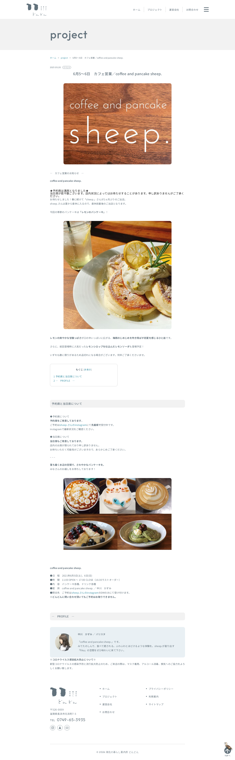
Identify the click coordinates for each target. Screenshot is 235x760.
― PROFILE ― (64, 380)
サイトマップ (156, 704)
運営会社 (174, 9)
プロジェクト (154, 9)
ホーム (136, 9)
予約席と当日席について (68, 376)
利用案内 (154, 696)
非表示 (87, 369)
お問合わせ (192, 9)
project (64, 57)
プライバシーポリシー (161, 688)
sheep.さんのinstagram (73, 425)
